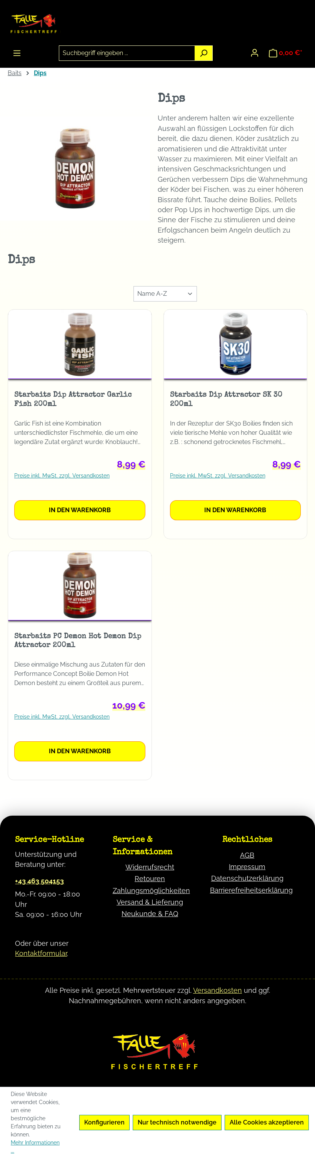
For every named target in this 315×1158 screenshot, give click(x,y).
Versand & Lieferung (150, 902)
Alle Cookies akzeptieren (267, 1122)
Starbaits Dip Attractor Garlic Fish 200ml (73, 399)
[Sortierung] (165, 294)
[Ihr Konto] (254, 52)
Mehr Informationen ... (35, 1147)
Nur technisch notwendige (177, 1122)
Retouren (150, 879)
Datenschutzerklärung (247, 878)
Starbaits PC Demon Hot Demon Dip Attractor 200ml (77, 641)
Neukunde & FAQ (150, 914)
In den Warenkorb (80, 510)
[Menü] (17, 53)
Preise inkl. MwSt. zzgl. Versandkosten (62, 476)
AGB (247, 855)
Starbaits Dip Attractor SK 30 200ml (226, 399)
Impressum (247, 867)
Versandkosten (217, 990)
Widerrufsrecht (149, 867)
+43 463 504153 (39, 881)
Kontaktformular (41, 953)
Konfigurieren (104, 1122)
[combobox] (127, 53)
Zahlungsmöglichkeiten (151, 891)
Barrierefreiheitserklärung (251, 890)
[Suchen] (203, 53)
